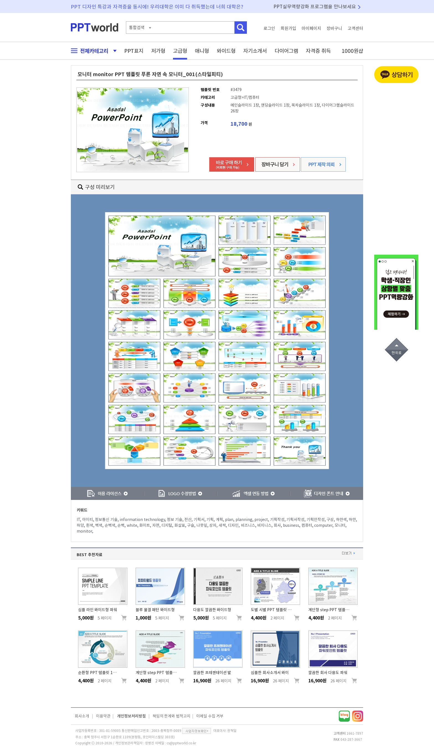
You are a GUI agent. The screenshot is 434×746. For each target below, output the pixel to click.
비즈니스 (248, 525)
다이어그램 (286, 50)
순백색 (110, 525)
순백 (121, 525)
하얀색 (341, 520)
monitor (84, 531)
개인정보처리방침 (131, 716)
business (291, 525)
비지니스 (264, 525)
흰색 (89, 525)
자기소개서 (255, 50)
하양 (80, 525)
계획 (219, 520)
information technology (142, 520)
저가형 (158, 50)
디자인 (233, 525)
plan (229, 520)
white (132, 525)
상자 (212, 525)
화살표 (179, 525)
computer (323, 525)
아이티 (87, 520)
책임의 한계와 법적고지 (171, 716)
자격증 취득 (318, 50)
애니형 (202, 50)
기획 (210, 520)
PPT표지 (133, 50)
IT (78, 520)
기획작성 (277, 520)
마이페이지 (311, 28)
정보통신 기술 (106, 520)
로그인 (269, 28)
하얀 (352, 520)
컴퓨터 (306, 525)
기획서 (199, 520)
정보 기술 (174, 520)
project (261, 520)
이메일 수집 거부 (209, 716)
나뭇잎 (202, 525)
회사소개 (82, 716)
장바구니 (334, 28)
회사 (277, 525)
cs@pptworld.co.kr (181, 743)
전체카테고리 (92, 50)
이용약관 (103, 716)
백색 (98, 525)
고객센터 (355, 28)
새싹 (222, 525)
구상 (330, 520)
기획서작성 (295, 520)
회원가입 (288, 28)
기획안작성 (316, 520)
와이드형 (226, 50)
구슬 (190, 525)
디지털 (166, 525)
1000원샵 (352, 50)
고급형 (180, 50)
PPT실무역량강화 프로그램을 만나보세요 (314, 6)
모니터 (340, 525)
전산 (188, 520)
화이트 (144, 525)
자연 (155, 525)
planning (244, 520)
